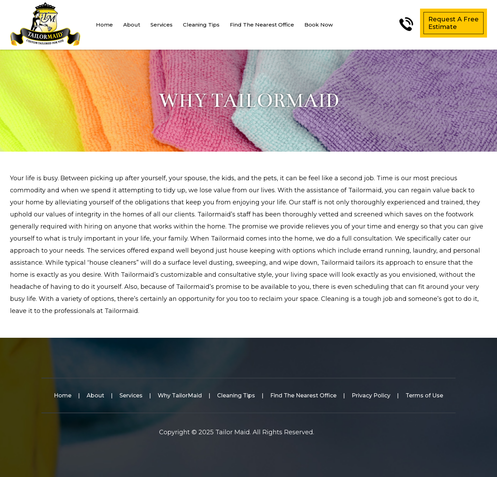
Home (104, 24)
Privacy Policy (371, 395)
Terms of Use (424, 395)
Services (161, 24)
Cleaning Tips (201, 24)
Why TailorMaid (180, 395)
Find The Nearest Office (262, 24)
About (131, 24)
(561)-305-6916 (406, 24)
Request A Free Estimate (453, 23)
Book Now (318, 24)
